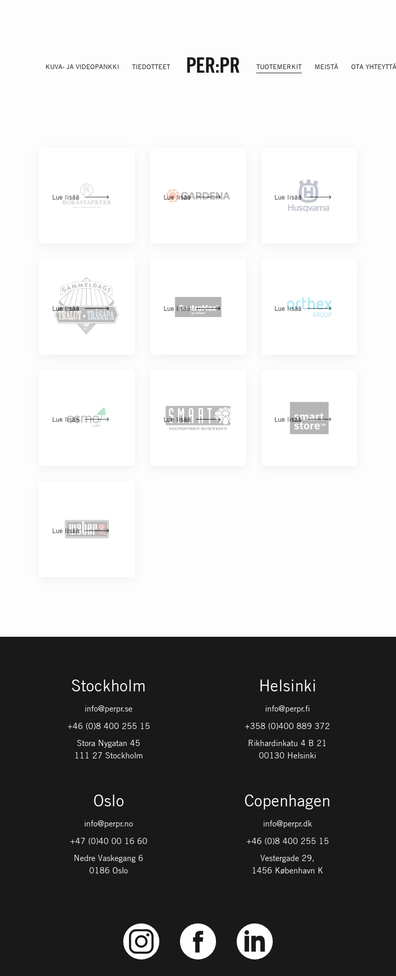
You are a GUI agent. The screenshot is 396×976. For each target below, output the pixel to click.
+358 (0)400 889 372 (287, 726)
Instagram (141, 923)
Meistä (326, 66)
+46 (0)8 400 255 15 (109, 726)
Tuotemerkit (279, 66)
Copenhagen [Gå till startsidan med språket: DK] (287, 801)
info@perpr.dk (287, 823)
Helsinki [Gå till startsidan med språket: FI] (288, 686)
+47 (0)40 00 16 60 (108, 841)
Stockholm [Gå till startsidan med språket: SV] (108, 686)
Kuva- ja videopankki (82, 66)
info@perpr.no (108, 823)
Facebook (198, 923)
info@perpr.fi (287, 708)
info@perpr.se (109, 708)
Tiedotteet (151, 66)
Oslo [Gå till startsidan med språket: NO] (108, 801)
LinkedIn (254, 923)
